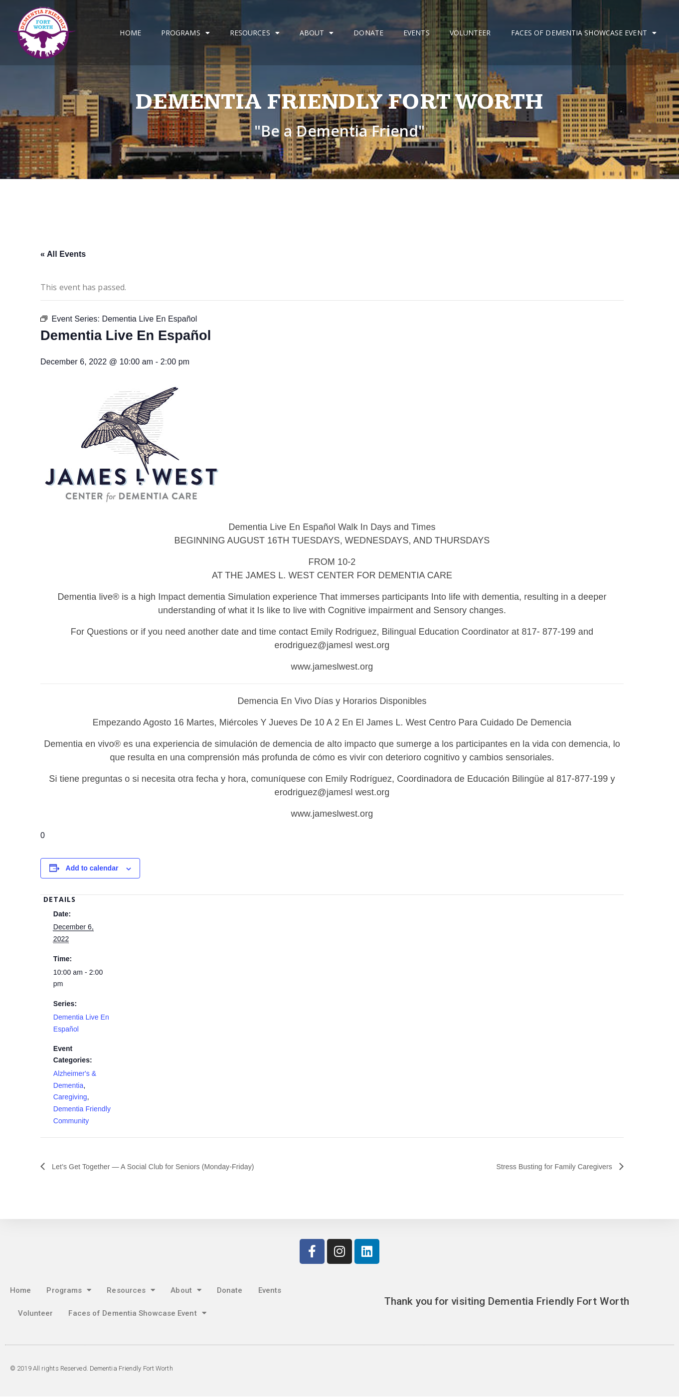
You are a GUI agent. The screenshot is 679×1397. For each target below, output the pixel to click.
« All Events (63, 254)
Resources (255, 32)
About (317, 32)
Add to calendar (92, 868)
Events (416, 32)
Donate (368, 32)
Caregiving (70, 1097)
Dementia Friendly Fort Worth (340, 102)
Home (130, 32)
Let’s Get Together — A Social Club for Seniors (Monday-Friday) (165, 1166)
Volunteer (470, 32)
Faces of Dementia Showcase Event (584, 32)
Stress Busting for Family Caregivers (547, 1166)
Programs (185, 32)
